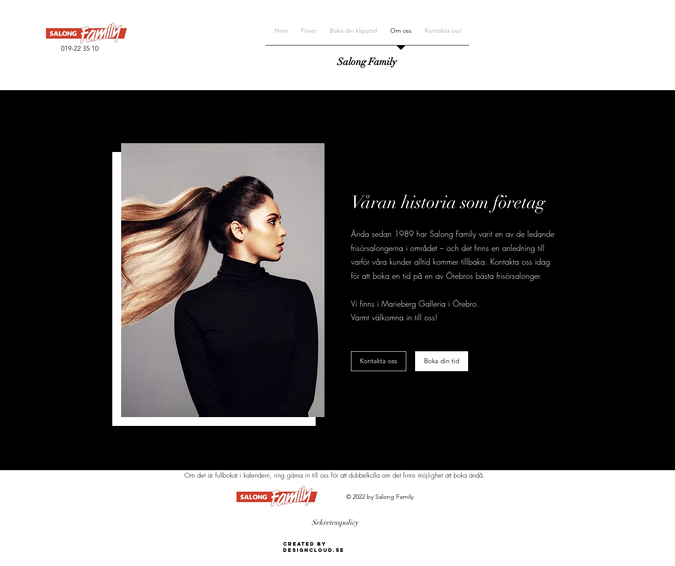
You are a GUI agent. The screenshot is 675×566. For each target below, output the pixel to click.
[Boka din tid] (441, 361)
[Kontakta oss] (378, 361)
